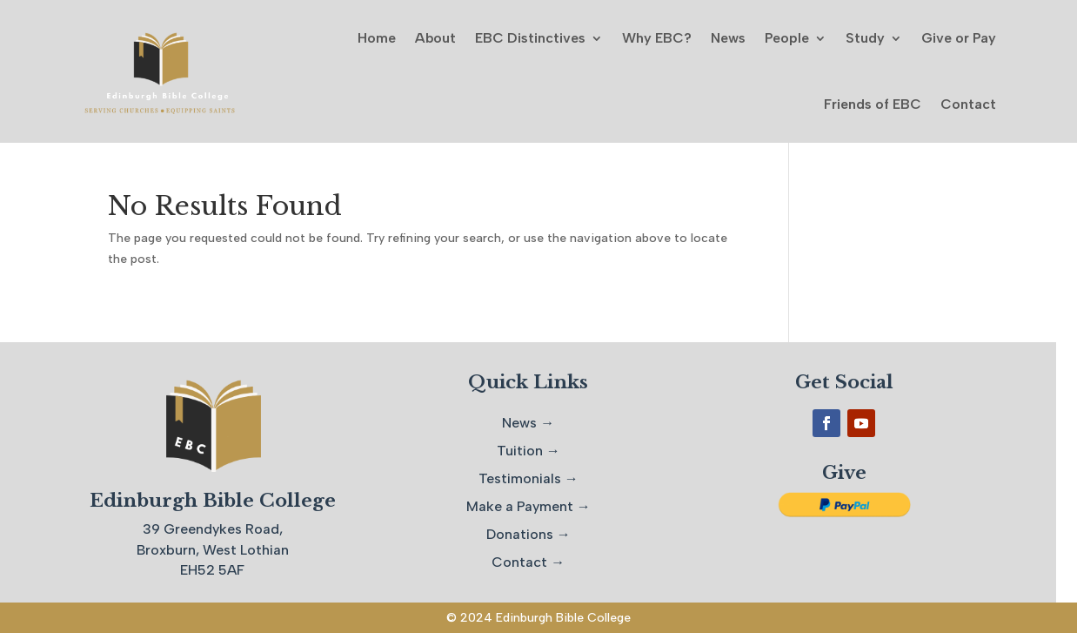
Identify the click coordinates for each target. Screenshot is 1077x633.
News (728, 38)
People (787, 38)
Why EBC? (657, 38)
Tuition (520, 450)
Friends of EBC (872, 104)
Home (377, 38)
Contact (968, 104)
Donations (519, 534)
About (435, 38)
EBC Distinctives (530, 38)
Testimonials (519, 478)
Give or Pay (958, 38)
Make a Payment (519, 506)
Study (865, 38)
